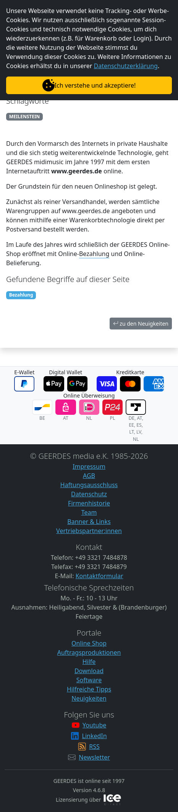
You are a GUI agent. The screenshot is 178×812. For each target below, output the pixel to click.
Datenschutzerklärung (126, 66)
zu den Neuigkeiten (140, 323)
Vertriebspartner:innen (89, 531)
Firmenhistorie (89, 503)
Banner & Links (88, 521)
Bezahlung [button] (94, 253)
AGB (89, 475)
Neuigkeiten (88, 698)
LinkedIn (94, 736)
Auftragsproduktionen (89, 652)
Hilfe (89, 661)
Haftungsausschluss (89, 485)
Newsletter (94, 757)
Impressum (89, 466)
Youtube (94, 725)
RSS (94, 746)
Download (89, 671)
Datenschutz (89, 494)
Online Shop (89, 643)
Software (89, 680)
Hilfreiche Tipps (89, 689)
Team (89, 512)
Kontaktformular (99, 576)
